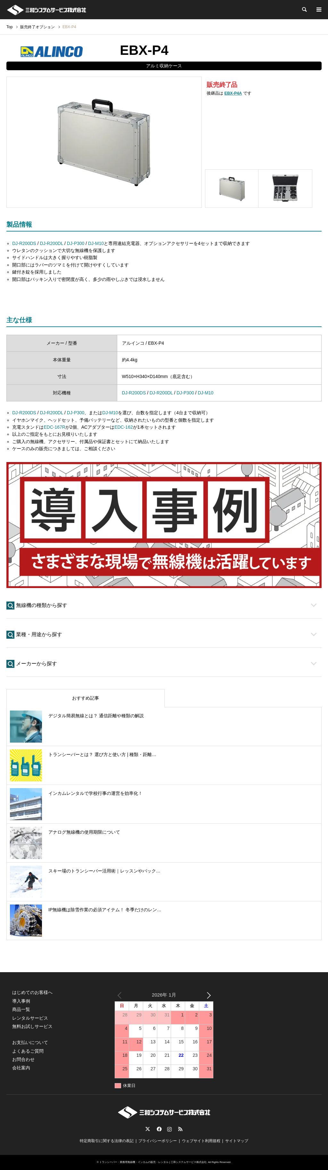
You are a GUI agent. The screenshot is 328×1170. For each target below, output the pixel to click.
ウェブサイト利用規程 (201, 1141)
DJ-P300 (75, 243)
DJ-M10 (96, 243)
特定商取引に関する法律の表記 (107, 1141)
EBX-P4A (233, 93)
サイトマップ (236, 1141)
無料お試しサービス (32, 1026)
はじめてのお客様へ (32, 992)
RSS (180, 1129)
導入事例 (21, 1001)
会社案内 (21, 1067)
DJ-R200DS (24, 243)
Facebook (158, 1129)
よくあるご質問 (28, 1051)
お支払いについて (30, 1042)
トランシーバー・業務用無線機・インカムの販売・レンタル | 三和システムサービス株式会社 (153, 1162)
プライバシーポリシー (157, 1141)
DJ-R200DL (51, 243)
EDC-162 (123, 427)
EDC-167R (54, 427)
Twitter (147, 1129)
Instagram (169, 1129)
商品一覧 (21, 1009)
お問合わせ (23, 1059)
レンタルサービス (30, 1018)
